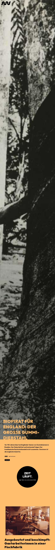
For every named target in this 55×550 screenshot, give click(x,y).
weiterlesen (12, 456)
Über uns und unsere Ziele (28, 480)
